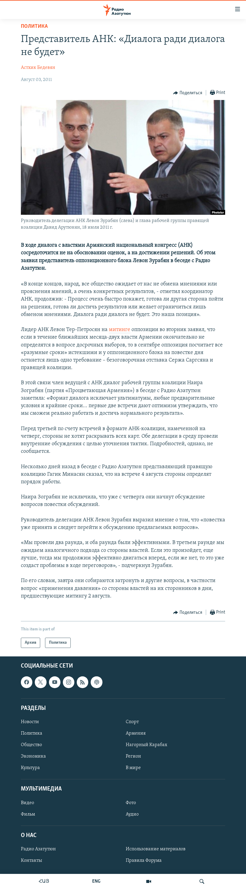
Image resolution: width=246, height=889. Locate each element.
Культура (30, 767)
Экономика (33, 756)
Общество (31, 744)
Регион (133, 756)
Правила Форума (144, 860)
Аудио (132, 814)
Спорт (132, 722)
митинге (119, 330)
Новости (30, 722)
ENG (96, 881)
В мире (133, 767)
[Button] (187, 93)
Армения (136, 733)
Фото (131, 802)
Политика (34, 26)
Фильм (28, 814)
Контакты (31, 860)
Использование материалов (156, 849)
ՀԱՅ (44, 881)
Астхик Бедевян (38, 67)
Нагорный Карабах (146, 744)
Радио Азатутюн (38, 849)
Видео (27, 802)
